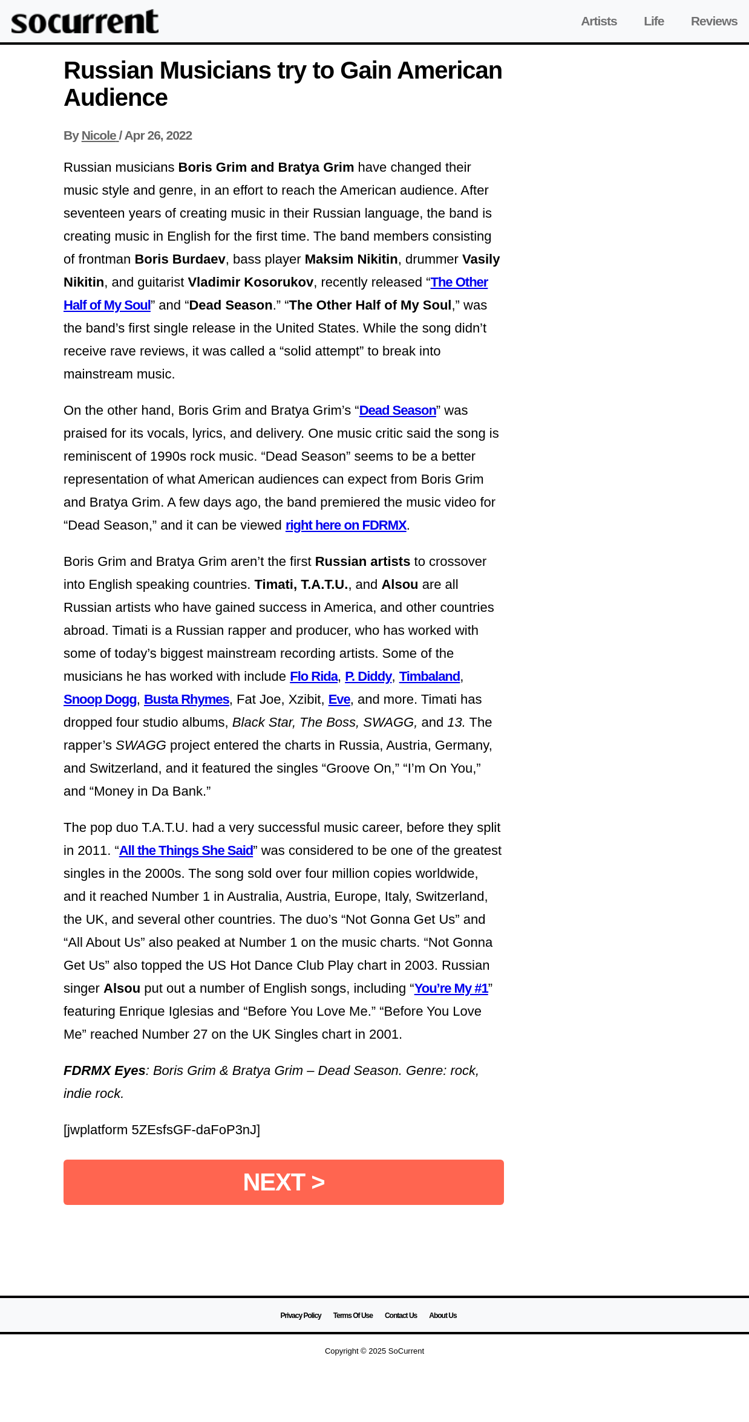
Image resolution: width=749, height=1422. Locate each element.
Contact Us (401, 1315)
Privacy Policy (300, 1315)
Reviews (714, 21)
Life (654, 21)
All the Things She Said (186, 850)
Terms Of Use (353, 1315)
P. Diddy (368, 676)
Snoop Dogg (100, 699)
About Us (442, 1315)
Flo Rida (314, 676)
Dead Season (397, 410)
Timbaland (429, 676)
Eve (339, 699)
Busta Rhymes (186, 699)
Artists (599, 21)
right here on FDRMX (346, 525)
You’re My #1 (451, 988)
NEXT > (283, 1182)
